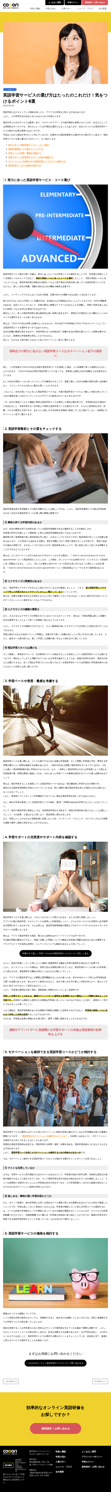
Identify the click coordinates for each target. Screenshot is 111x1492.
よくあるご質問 (54, 2)
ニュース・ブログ (85, 8)
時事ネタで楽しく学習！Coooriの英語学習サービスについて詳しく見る (56, 953)
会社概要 (103, 8)
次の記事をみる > (100, 1381)
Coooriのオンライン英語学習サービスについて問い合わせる (55, 1363)
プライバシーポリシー (92, 1457)
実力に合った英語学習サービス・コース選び (28, 145)
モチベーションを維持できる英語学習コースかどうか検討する (37, 161)
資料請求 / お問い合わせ (95, 2)
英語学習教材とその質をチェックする (25, 149)
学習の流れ (51, 8)
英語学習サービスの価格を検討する (24, 165)
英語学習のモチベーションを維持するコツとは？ (44, 1136)
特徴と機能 (35, 8)
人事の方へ (66, 8)
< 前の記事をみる (11, 1381)
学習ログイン (73, 2)
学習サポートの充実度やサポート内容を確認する (30, 157)
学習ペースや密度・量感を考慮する (24, 153)
